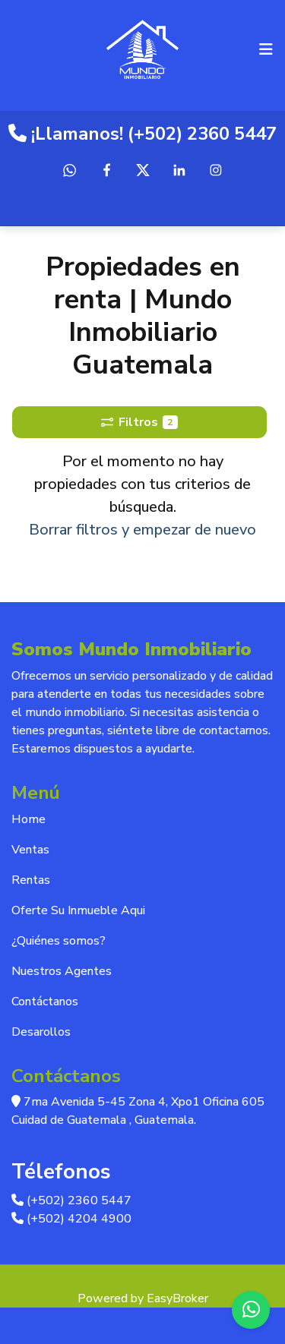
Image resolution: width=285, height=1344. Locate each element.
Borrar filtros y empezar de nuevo (142, 529)
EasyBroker (177, 1298)
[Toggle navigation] (266, 49)
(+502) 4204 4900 (71, 1218)
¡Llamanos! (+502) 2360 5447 (142, 133)
